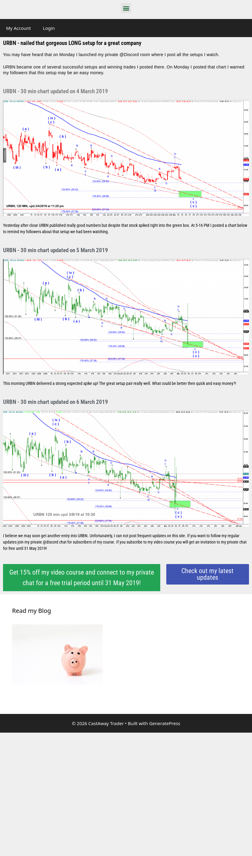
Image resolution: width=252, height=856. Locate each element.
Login (49, 28)
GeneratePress (164, 723)
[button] (126, 8)
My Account (18, 28)
